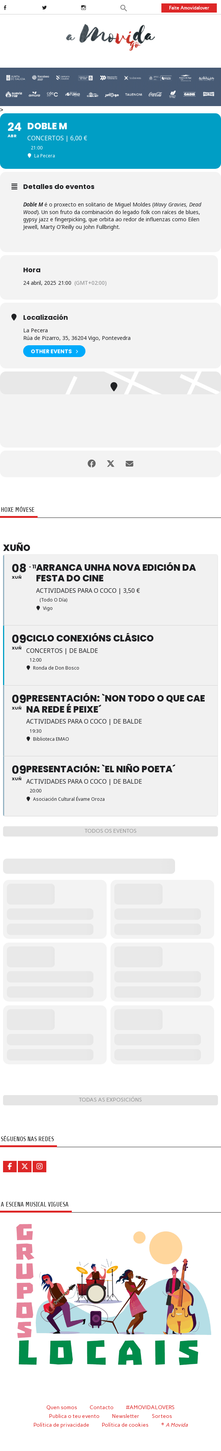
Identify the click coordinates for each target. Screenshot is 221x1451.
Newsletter (125, 1416)
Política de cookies (125, 1425)
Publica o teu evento (74, 1416)
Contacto (102, 1407)
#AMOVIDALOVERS (150, 1407)
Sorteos (162, 1416)
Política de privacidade (61, 1425)
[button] (124, 7)
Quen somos (61, 1407)
